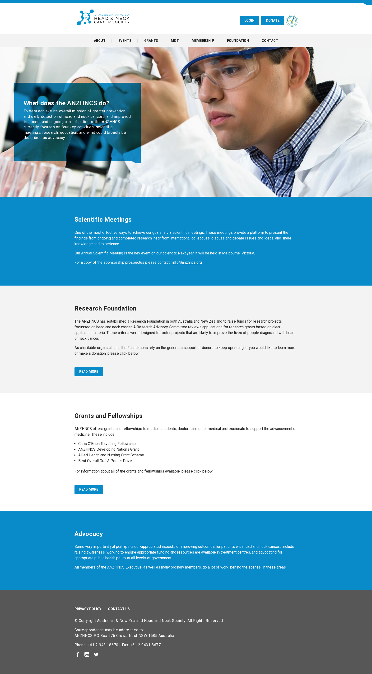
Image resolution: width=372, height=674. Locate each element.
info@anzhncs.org (187, 262)
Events (124, 41)
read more (88, 371)
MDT (175, 41)
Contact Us (119, 609)
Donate (272, 20)
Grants (151, 41)
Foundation (238, 41)
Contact (270, 41)
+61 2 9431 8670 (103, 645)
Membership (203, 41)
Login (249, 20)
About (100, 41)
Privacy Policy (88, 609)
